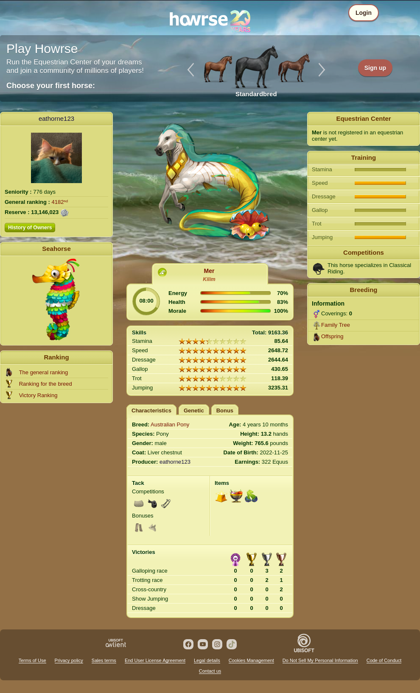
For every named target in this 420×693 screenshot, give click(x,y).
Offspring (332, 336)
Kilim (209, 279)
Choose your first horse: (50, 85)
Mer (209, 270)
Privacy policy (69, 660)
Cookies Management (251, 660)
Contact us (210, 671)
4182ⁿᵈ (60, 202)
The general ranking (43, 372)
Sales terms (104, 660)
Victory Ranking (38, 395)
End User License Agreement (155, 660)
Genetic (194, 410)
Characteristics (151, 410)
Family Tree (335, 325)
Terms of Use (32, 660)
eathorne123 (56, 118)
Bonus (224, 410)
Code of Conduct (384, 660)
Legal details (207, 660)
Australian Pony (170, 424)
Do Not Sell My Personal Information (320, 660)
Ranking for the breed (45, 384)
